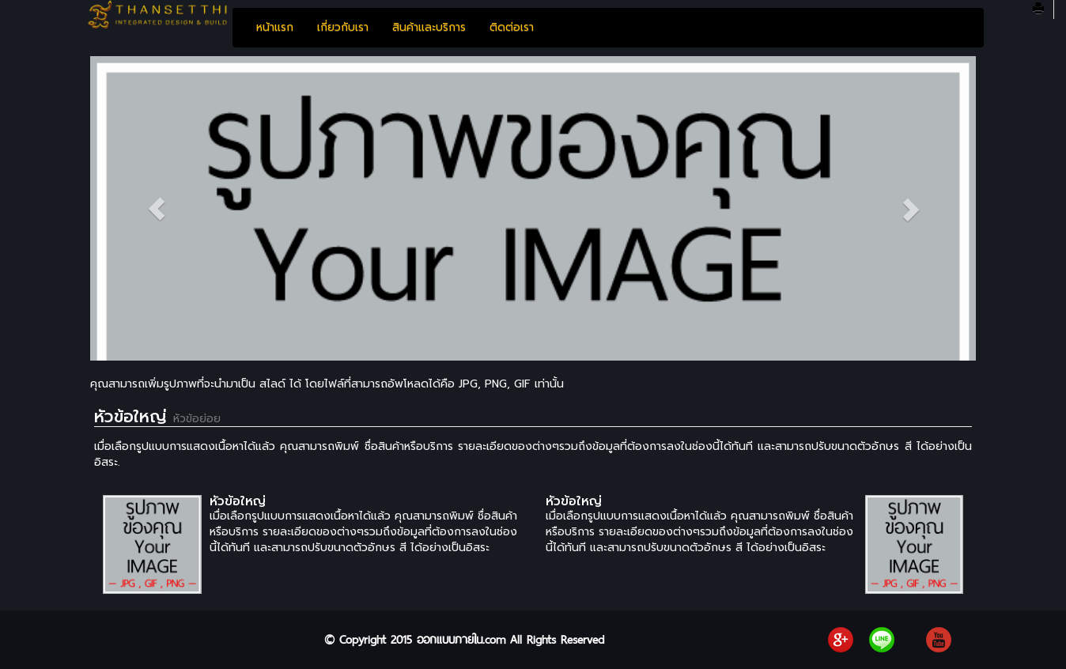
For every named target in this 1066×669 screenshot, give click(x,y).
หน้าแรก (274, 27)
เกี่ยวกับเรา (343, 27)
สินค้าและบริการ (429, 27)
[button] (156, 208)
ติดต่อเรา (512, 27)
